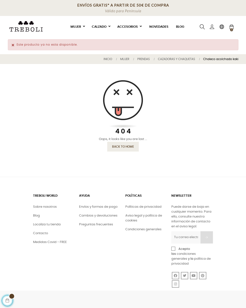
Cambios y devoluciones (98, 215)
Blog (36, 215)
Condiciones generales (143, 229)
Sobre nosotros (45, 206)
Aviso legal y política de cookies (143, 218)
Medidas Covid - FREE (50, 242)
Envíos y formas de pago (98, 206)
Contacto (40, 233)
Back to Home (123, 146)
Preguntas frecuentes (96, 224)
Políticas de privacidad (143, 206)
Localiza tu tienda (47, 224)
